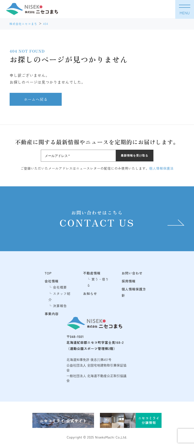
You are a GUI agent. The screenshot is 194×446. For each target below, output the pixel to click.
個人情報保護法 (161, 168)
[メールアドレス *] (78, 156)
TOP (48, 273)
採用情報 (129, 281)
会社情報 (51, 281)
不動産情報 (91, 273)
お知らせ (90, 293)
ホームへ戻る (36, 99)
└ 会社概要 (57, 287)
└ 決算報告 (57, 305)
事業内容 (51, 313)
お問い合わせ (132, 273)
